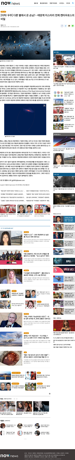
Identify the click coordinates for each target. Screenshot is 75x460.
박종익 (2, 25)
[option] (24, 409)
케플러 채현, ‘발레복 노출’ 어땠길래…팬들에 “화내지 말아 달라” (28, 434)
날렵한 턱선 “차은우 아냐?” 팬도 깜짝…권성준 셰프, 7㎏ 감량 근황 (41, 413)
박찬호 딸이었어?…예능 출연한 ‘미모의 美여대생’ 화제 (24, 413)
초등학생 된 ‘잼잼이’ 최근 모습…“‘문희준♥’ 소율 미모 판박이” (45, 434)
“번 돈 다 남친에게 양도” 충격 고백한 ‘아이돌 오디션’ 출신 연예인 (28, 426)
